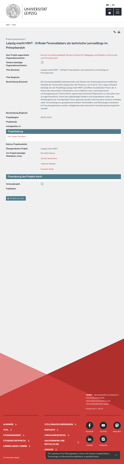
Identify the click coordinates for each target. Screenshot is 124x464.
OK (116, 455)
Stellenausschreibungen (59, 424)
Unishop (49, 449)
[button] (115, 32)
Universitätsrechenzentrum (96, 401)
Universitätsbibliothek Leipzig (97, 404)
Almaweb (8, 424)
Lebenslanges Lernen (15, 446)
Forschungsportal (55, 435)
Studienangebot (12, 435)
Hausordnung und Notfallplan (55, 442)
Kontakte (50, 430)
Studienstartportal (14, 441)
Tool (6, 430)
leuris (8, 25)
